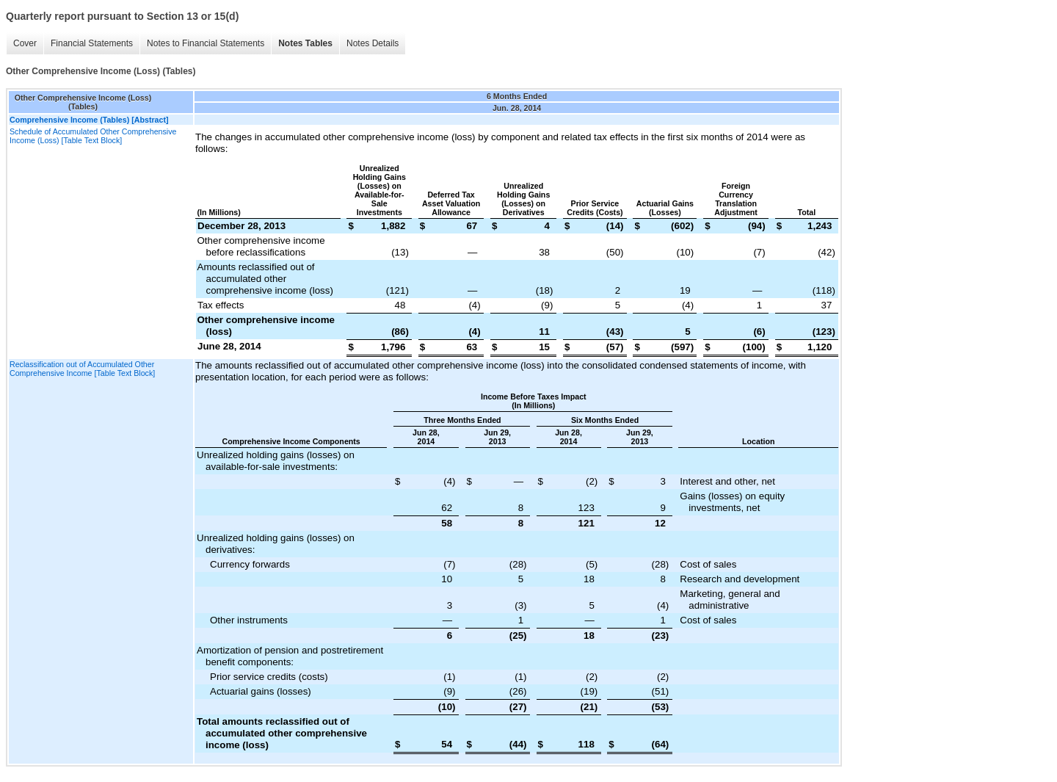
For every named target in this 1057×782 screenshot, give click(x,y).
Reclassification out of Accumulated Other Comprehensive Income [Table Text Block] (82, 368)
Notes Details (372, 43)
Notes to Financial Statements (205, 43)
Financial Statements (92, 43)
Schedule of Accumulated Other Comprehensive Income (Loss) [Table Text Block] (93, 136)
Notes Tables (305, 43)
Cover (25, 43)
